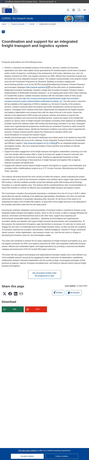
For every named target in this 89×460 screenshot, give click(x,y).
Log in (68, 10)
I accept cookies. (27, 456)
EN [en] (3, 31)
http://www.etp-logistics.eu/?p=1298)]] (40, 143)
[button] (73, 10)
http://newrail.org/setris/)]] (38, 87)
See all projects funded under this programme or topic (44, 274)
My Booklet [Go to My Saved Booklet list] (74, 293)
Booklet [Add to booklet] (58, 292)
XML (15, 309)
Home (4, 24)
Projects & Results (17, 24)
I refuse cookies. (61, 456)
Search (79, 10)
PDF (38, 309)
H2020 (32, 24)
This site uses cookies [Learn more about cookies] (27, 451)
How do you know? (47, 2)
